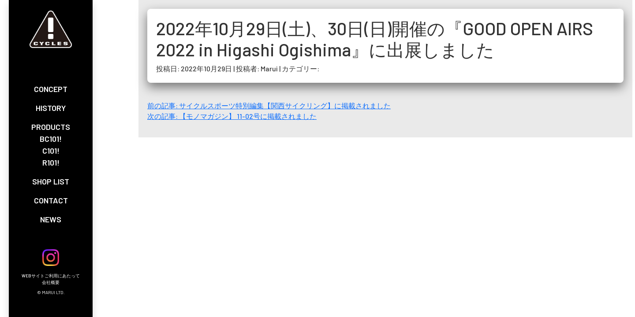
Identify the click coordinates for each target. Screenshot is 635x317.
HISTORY (51, 108)
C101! (51, 150)
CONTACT (51, 200)
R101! (51, 162)
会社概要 (51, 282)
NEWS (50, 219)
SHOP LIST (50, 181)
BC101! (51, 139)
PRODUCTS (50, 127)
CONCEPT (50, 89)
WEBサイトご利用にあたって (51, 275)
